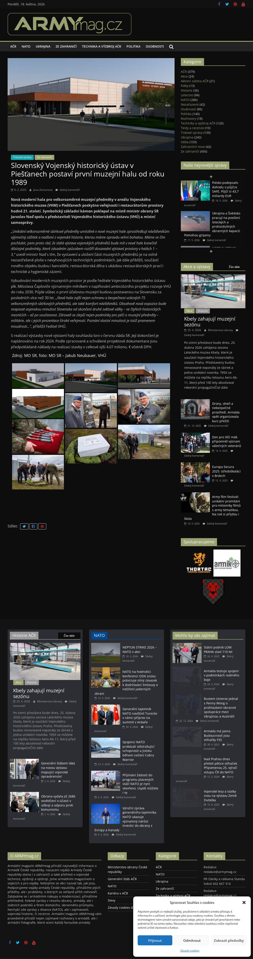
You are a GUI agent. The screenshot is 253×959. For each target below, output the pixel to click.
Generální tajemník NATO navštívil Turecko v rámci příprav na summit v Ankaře (139, 715)
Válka (185, 142)
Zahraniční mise (193, 147)
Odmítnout (192, 940)
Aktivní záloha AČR (195, 81)
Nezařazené (190, 104)
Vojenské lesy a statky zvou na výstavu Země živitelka (220, 795)
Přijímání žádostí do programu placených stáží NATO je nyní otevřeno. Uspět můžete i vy (140, 784)
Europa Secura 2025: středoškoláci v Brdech (226, 471)
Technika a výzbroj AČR (101, 46)
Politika (133, 46)
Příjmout (155, 940)
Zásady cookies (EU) (122, 907)
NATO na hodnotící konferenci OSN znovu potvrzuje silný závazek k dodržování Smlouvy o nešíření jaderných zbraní (126, 682)
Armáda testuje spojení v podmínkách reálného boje (221, 675)
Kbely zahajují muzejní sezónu (209, 321)
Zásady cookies (189, 951)
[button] (244, 902)
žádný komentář (67, 190)
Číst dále (234, 267)
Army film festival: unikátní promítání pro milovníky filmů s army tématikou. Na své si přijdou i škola (212, 508)
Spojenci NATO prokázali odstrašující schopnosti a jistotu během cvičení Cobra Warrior (138, 751)
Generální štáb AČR (122, 879)
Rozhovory (188, 118)
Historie (186, 90)
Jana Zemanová (43, 190)
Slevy (111, 900)
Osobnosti (155, 46)
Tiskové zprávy (22, 157)
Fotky (184, 86)
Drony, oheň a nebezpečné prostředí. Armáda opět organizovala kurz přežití (226, 412)
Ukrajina (43, 46)
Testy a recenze (192, 128)
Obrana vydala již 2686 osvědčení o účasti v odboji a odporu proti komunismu (58, 803)
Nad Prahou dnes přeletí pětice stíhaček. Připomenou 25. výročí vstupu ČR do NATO (221, 765)
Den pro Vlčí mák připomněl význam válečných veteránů (226, 441)
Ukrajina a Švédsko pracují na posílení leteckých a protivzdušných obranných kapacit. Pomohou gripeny (212, 224)
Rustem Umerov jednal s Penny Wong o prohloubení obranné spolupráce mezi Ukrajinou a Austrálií (221, 707)
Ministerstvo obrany (221, 330)
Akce (184, 76)
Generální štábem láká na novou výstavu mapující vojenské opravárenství (58, 770)
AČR (13, 46)
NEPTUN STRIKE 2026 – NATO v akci (139, 649)
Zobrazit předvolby (229, 940)
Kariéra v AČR (118, 893)
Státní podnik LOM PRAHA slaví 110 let (218, 649)
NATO (26, 46)
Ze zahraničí (66, 46)
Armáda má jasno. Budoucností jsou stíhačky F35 (217, 735)
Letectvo (187, 95)
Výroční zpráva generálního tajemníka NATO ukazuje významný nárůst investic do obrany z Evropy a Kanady (125, 819)
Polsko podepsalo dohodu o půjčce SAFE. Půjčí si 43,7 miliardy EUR (225, 189)
